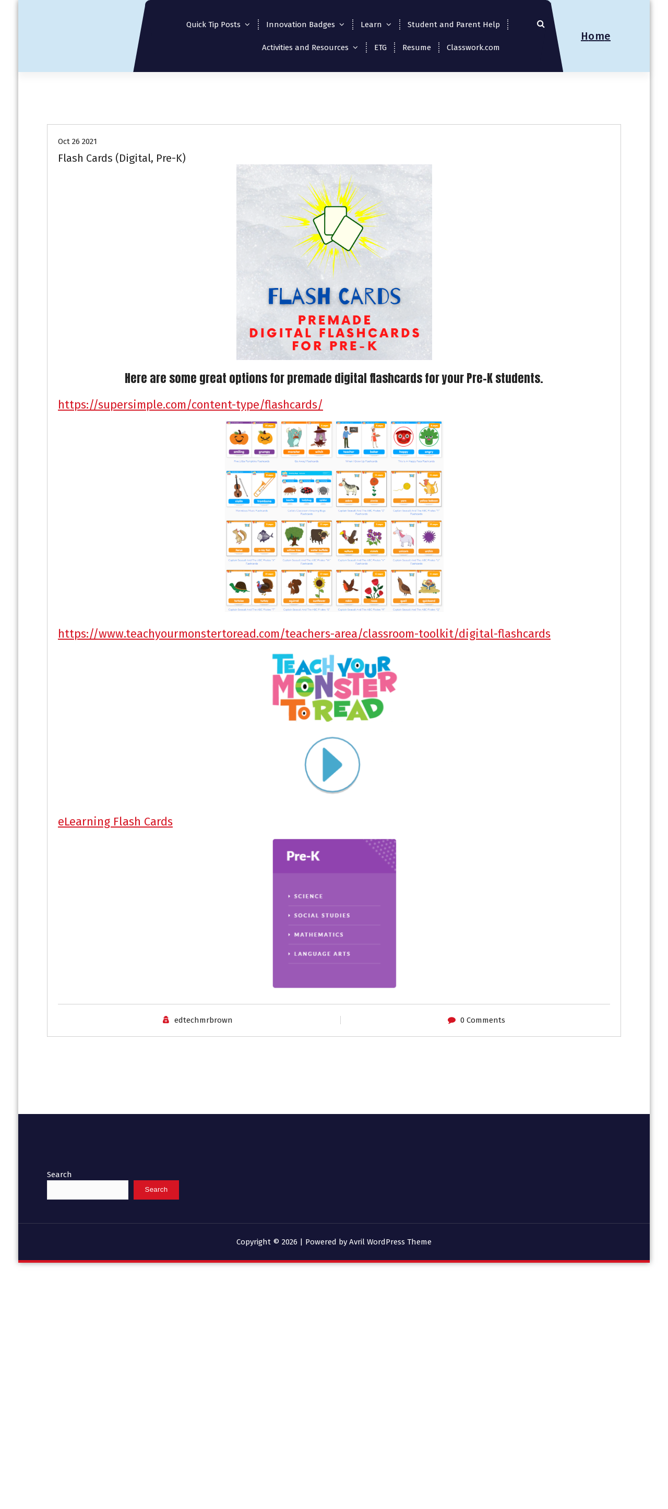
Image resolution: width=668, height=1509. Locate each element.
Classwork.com (473, 47)
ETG (380, 47)
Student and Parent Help (454, 24)
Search (59, 1174)
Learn (371, 24)
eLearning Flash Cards (115, 822)
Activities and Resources (305, 47)
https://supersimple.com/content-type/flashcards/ (190, 405)
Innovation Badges (300, 24)
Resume (416, 47)
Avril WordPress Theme (390, 1242)
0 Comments (482, 1020)
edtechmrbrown (203, 1020)
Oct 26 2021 (77, 141)
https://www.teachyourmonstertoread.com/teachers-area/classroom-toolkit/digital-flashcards (304, 634)
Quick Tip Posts (213, 24)
